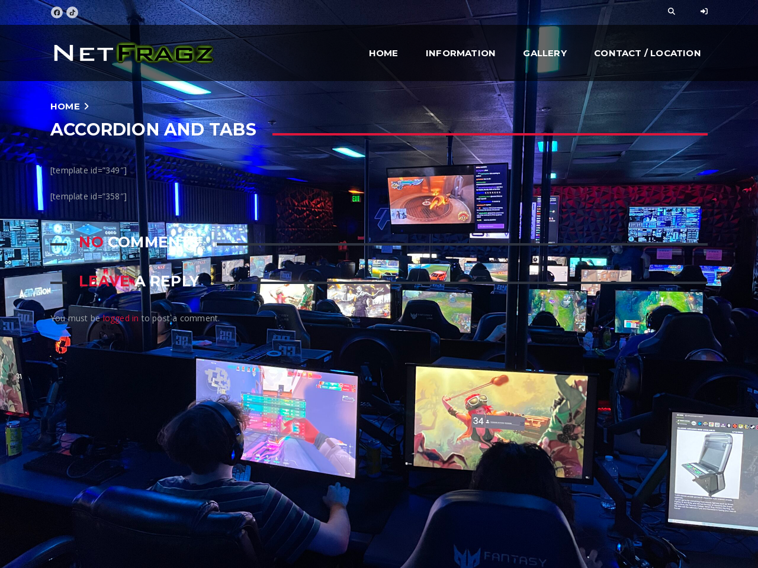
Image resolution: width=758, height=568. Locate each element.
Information (461, 53)
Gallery (544, 53)
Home (384, 53)
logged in (121, 318)
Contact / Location (647, 53)
